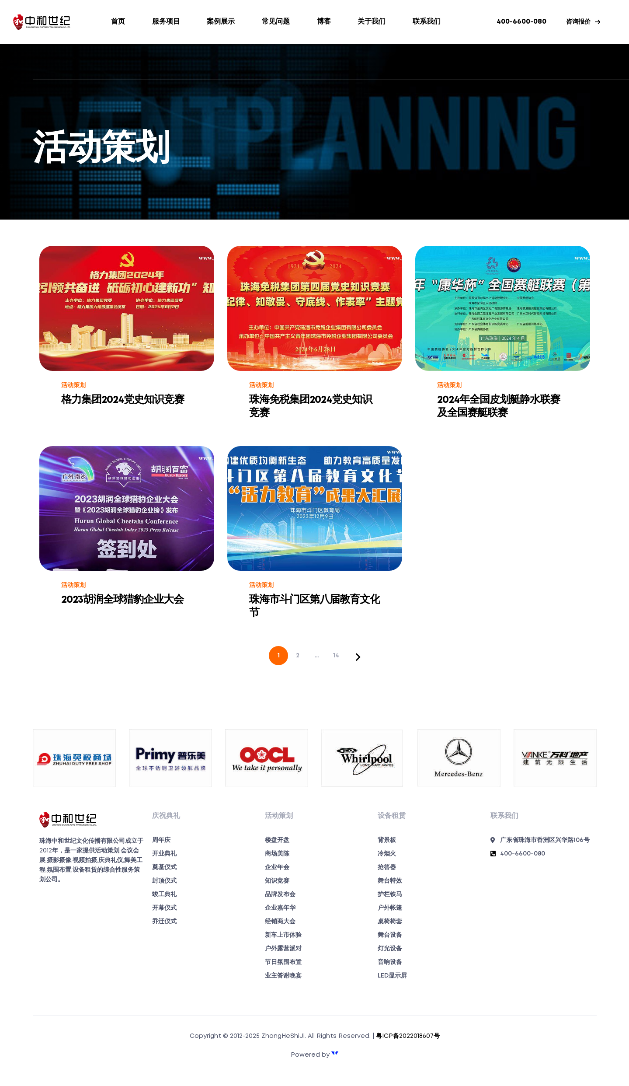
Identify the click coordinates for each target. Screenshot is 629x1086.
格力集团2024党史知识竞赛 (122, 400)
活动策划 (73, 385)
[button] (583, 22)
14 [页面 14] (336, 655)
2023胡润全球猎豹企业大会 (122, 599)
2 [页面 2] (297, 655)
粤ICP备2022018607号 (408, 1036)
